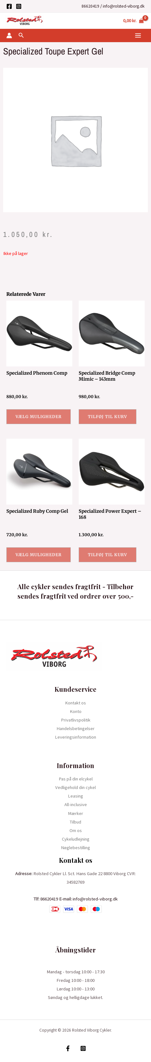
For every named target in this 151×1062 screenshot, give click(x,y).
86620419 (90, 6)
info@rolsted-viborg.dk (124, 6)
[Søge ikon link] (21, 35)
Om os (75, 830)
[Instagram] (19, 6)
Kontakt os (75, 703)
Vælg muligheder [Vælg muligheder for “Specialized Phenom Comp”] (39, 416)
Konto (76, 711)
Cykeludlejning (75, 839)
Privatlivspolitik (75, 720)
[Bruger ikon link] (9, 35)
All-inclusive (75, 804)
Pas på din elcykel (76, 779)
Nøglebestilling (75, 847)
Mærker (75, 813)
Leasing (75, 796)
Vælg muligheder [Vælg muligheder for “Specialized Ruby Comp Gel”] (39, 554)
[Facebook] (9, 6)
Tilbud (75, 822)
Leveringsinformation (75, 737)
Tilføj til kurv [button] (107, 416)
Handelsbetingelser (75, 728)
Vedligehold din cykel (75, 787)
